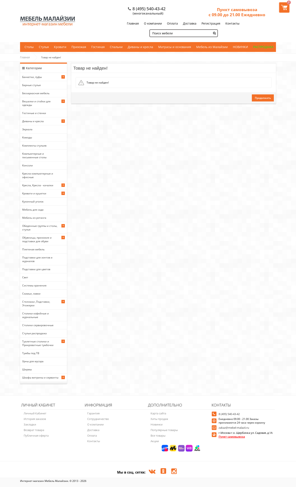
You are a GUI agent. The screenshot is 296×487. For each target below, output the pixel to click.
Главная (133, 23)
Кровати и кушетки (34, 193)
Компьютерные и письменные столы (34, 155)
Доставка (189, 23)
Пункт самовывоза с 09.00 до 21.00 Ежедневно (237, 12)
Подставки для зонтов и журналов (37, 259)
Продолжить (263, 98)
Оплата (172, 23)
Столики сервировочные (38, 325)
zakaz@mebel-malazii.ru (234, 428)
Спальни (116, 47)
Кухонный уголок (33, 201)
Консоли (27, 165)
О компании (153, 23)
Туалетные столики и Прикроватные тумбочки (38, 343)
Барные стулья (31, 85)
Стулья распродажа (34, 333)
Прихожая (78, 47)
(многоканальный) (148, 13)
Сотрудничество (98, 419)
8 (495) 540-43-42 (148, 9)
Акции (155, 441)
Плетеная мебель (33, 249)
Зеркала (27, 129)
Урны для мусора (33, 361)
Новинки (157, 424)
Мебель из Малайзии (212, 47)
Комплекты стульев (34, 145)
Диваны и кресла (140, 47)
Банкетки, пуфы (32, 77)
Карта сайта (158, 413)
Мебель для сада (33, 209)
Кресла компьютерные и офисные (37, 175)
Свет (25, 277)
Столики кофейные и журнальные (35, 315)
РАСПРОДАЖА (263, 47)
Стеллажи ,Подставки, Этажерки (36, 303)
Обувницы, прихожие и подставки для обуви (37, 239)
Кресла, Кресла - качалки (37, 185)
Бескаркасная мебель (35, 93)
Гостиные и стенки (34, 113)
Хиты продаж (159, 419)
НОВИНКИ (240, 47)
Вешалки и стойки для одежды (36, 103)
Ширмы (27, 369)
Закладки (30, 424)
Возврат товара (34, 430)
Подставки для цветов (36, 269)
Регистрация (211, 23)
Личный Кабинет (35, 413)
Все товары (158, 435)
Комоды (27, 137)
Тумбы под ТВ (30, 353)
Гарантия (93, 413)
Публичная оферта (36, 435)
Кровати (60, 47)
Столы (29, 47)
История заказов (35, 419)
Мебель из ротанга (34, 218)
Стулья (44, 47)
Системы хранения (34, 285)
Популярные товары (164, 430)
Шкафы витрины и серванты (40, 377)
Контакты (232, 23)
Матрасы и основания (174, 47)
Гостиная (98, 47)
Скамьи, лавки (31, 293)
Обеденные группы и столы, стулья (39, 227)
